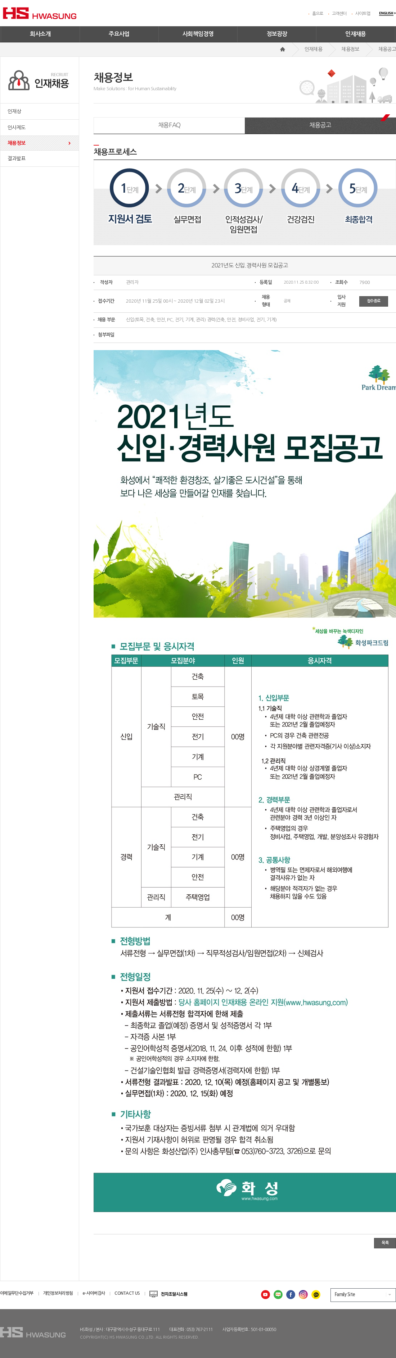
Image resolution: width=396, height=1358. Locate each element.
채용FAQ (169, 125)
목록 (385, 1243)
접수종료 (374, 301)
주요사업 (119, 34)
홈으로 (317, 14)
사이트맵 (362, 14)
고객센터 (339, 14)
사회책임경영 (198, 34)
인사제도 (16, 127)
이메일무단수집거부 (16, 1293)
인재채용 (355, 34)
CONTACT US (127, 1293)
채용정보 (16, 143)
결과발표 (16, 158)
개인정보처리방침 (58, 1293)
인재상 (14, 111)
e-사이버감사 (93, 1293)
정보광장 (276, 34)
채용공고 (320, 125)
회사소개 (40, 34)
